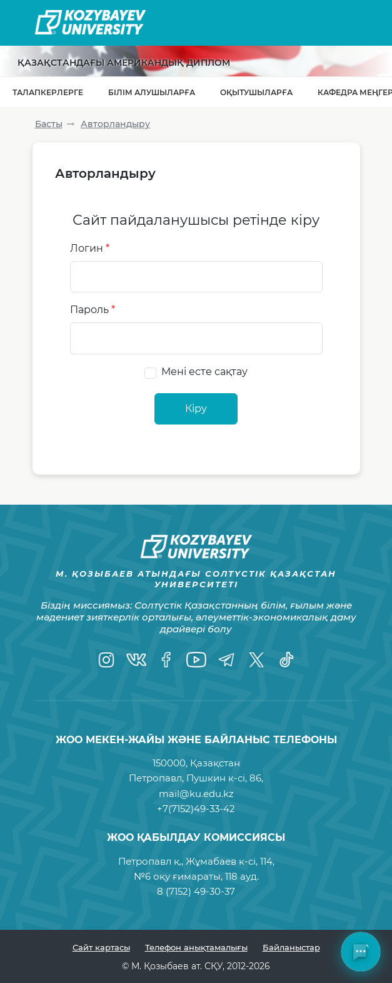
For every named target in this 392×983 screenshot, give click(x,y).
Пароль (92, 310)
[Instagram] (106, 660)
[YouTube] (196, 660)
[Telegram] (226, 660)
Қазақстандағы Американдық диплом (124, 62)
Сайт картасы (101, 947)
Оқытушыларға (256, 92)
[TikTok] (286, 660)
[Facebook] (166, 660)
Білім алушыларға (151, 92)
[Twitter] (256, 660)
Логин (89, 248)
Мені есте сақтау (204, 372)
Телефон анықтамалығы (196, 947)
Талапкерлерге (48, 92)
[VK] (136, 660)
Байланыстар (291, 947)
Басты (49, 124)
